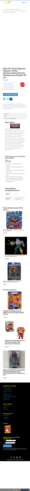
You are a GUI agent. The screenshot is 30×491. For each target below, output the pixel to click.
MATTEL (16, 193)
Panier (5, 407)
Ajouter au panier (10, 94)
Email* (4, 440)
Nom (4, 442)
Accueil (4, 9)
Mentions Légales (7, 394)
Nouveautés (6, 415)
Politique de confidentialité (10, 396)
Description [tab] (6, 113)
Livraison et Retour (8, 391)
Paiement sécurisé (8, 389)
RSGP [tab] (5, 116)
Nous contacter (7, 397)
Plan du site (6, 399)
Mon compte (6, 405)
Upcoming (6, 417)
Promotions (6, 418)
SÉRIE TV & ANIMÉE (10, 9)
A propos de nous (7, 387)
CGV (5, 392)
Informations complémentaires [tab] (10, 118)
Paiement (6, 409)
